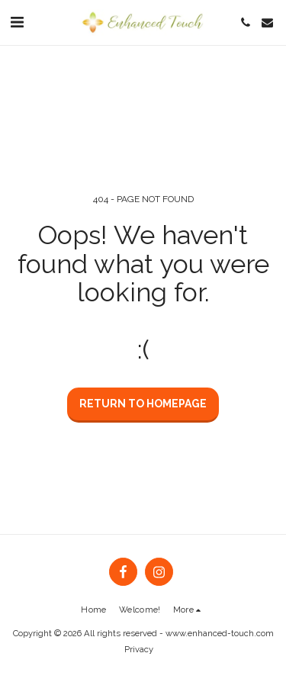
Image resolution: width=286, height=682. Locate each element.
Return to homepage (143, 403)
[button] (17, 22)
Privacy (138, 649)
